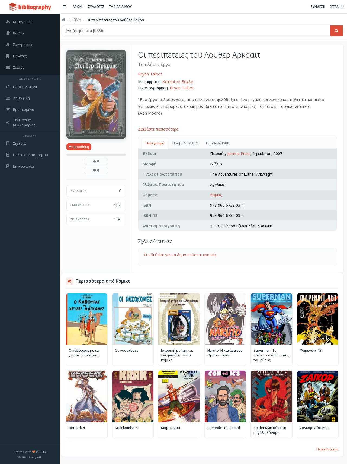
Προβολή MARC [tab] (187, 143)
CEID (43, 452)
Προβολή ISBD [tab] (220, 143)
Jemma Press (240, 153)
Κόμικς (217, 194)
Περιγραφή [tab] (157, 143)
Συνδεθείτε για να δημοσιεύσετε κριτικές (182, 254)
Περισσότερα (327, 448)
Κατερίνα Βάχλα (180, 81)
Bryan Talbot (152, 74)
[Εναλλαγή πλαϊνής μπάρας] (67, 7)
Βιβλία (78, 19)
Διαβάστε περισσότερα (160, 129)
